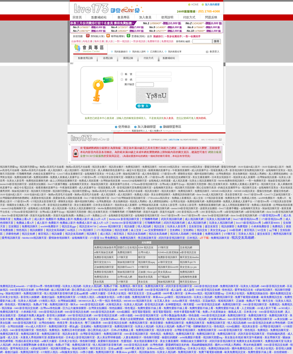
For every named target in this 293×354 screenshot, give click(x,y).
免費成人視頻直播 (88, 180)
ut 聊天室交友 (165, 262)
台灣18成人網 (124, 276)
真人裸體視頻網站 (278, 173)
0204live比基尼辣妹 (168, 252)
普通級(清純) (138, 36)
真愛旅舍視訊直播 (41, 198)
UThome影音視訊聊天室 (144, 184)
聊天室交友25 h (102, 262)
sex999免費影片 (266, 198)
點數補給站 (99, 17)
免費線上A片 (83, 215)
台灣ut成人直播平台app (172, 184)
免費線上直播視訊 (181, 198)
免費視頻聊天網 (22, 177)
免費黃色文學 (232, 198)
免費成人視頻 (141, 194)
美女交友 (143, 281)
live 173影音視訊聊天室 (96, 198)
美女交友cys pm (188, 267)
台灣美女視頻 (178, 201)
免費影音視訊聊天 (104, 257)
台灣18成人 (144, 252)
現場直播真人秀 (219, 170)
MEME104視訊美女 (169, 166)
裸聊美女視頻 (185, 173)
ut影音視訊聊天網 (233, 211)
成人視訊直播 (180, 180)
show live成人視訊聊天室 (210, 194)
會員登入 (214, 51)
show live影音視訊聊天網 (279, 211)
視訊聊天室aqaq (146, 262)
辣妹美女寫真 (145, 276)
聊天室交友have (188, 281)
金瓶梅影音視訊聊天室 (120, 215)
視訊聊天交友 (88, 170)
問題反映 (211, 17)
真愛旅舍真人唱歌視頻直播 (67, 198)
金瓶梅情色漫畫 (188, 276)
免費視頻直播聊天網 (37, 180)
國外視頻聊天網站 (204, 173)
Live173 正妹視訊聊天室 (277, 194)
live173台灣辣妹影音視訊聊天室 (128, 198)
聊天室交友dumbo (189, 257)
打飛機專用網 (24, 173)
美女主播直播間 (201, 177)
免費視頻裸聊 (40, 177)
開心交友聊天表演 (218, 184)
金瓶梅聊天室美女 (275, 170)
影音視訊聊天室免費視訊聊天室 (247, 170)
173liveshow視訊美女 (159, 198)
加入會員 (145, 17)
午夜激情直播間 (180, 170)
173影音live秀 (168, 173)
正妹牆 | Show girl (147, 271)
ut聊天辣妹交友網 (103, 252)
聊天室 (141, 257)
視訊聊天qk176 (188, 262)
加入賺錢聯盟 (147, 126)
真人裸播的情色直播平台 (111, 170)
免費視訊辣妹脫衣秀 (105, 247)
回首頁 (77, 17)
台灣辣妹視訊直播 (267, 177)
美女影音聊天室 (233, 194)
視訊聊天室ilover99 (168, 267)
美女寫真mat (164, 271)
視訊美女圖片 (99, 166)
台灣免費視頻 (223, 173)
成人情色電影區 (150, 173)
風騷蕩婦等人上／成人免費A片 (147, 131)
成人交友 (198, 198)
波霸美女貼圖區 (37, 184)
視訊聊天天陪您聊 (196, 184)
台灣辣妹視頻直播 (110, 180)
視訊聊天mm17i (125, 267)
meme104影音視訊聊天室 (13, 184)
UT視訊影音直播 (214, 198)
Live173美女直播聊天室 (70, 173)
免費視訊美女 (101, 276)
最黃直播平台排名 (120, 184)
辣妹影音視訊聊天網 (279, 180)
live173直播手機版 (57, 184)
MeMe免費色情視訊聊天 (231, 180)
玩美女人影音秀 (15, 180)
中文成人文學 (113, 173)
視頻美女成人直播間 (244, 177)
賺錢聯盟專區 (172, 126)
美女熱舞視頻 (240, 173)
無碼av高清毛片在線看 (52, 166)
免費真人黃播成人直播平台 (64, 177)
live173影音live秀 (253, 194)
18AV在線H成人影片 (249, 166)
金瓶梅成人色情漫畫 (160, 180)
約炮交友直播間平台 (44, 173)
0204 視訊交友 (145, 247)
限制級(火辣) (98, 36)
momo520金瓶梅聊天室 (134, 180)
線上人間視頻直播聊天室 (63, 180)
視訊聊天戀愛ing (9, 166)
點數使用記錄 (85, 58)
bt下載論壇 (163, 276)
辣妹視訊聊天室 (131, 173)
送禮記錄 (108, 58)
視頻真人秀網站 (258, 173)
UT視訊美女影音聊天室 (110, 177)
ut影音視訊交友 (188, 252)
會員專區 (123, 17)
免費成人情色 (249, 198)
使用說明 (167, 17)
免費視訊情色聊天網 (184, 194)
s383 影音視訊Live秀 (187, 211)
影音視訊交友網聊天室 (178, 177)
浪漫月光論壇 (150, 211)
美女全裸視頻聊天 (161, 194)
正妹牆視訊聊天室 (104, 267)
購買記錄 (128, 58)
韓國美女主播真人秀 (136, 177)
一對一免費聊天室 (256, 180)
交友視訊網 (186, 247)
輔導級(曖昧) (118, 36)
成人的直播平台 (200, 170)
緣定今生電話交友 (136, 170)
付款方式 (189, 17)
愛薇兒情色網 (211, 166)
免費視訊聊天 (133, 166)
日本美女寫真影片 (221, 177)
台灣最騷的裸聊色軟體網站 (14, 198)
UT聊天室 (163, 247)
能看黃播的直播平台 (159, 170)
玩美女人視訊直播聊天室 (202, 180)
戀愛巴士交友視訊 (127, 247)
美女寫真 (99, 281)
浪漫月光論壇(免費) (40, 215)
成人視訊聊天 (55, 170)
